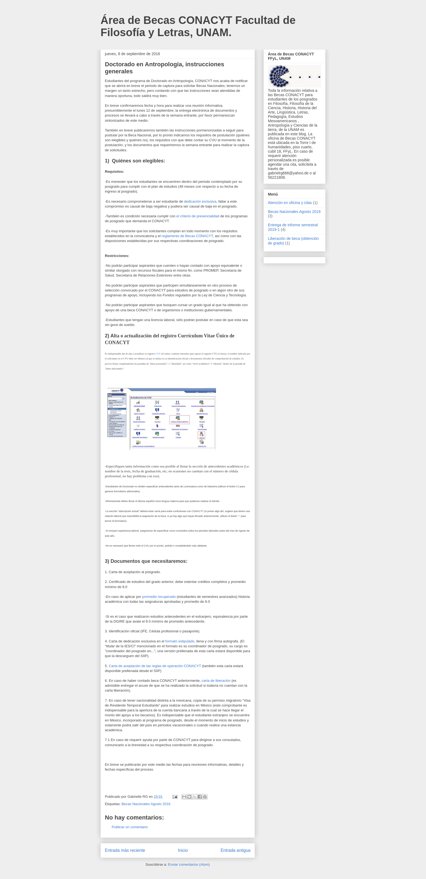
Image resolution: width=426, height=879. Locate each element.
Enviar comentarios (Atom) (189, 864)
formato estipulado (180, 641)
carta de (208, 681)
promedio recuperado (159, 597)
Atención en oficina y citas (290, 202)
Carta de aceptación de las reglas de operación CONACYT (155, 666)
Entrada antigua (235, 850)
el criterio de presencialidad (197, 216)
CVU (158, 353)
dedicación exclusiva (200, 201)
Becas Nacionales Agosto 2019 (294, 211)
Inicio (183, 850)
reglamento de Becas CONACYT (187, 236)
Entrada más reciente (125, 850)
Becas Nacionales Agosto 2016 (145, 804)
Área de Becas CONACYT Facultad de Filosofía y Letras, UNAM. (198, 26)
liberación (223, 681)
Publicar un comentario (130, 827)
